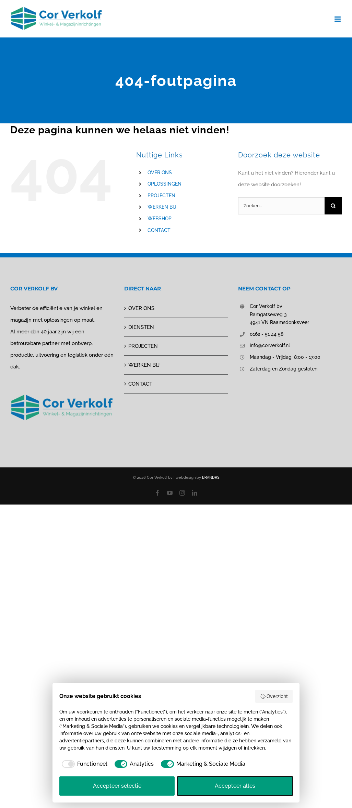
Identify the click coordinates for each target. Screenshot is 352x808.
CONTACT (159, 230)
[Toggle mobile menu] (338, 19)
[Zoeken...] (281, 205)
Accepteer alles (235, 786)
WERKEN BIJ (162, 207)
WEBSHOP (160, 218)
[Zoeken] (333, 205)
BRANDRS (211, 477)
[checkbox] (83, 764)
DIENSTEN (141, 327)
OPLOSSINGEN (164, 184)
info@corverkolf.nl (270, 345)
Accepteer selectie (117, 786)
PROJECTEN (161, 195)
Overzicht (274, 696)
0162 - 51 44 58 (266, 334)
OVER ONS (160, 172)
